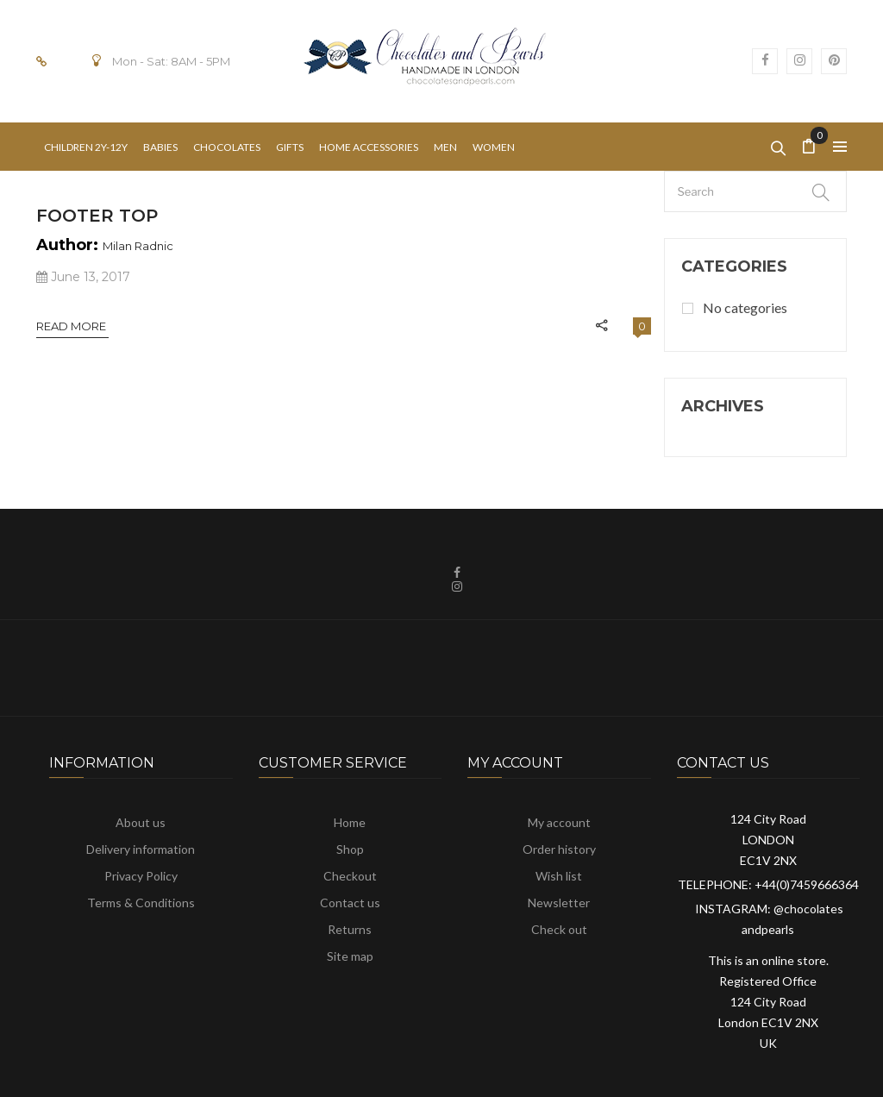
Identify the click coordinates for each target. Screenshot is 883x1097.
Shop (350, 849)
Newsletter (559, 902)
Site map (350, 956)
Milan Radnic (138, 246)
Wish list (558, 875)
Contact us (350, 902)
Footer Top (97, 215)
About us (141, 822)
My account (559, 822)
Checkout (350, 875)
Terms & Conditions (141, 902)
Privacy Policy (141, 875)
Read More (72, 326)
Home (350, 822)
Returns (350, 929)
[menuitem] (85, 147)
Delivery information (140, 849)
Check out (559, 929)
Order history (559, 849)
